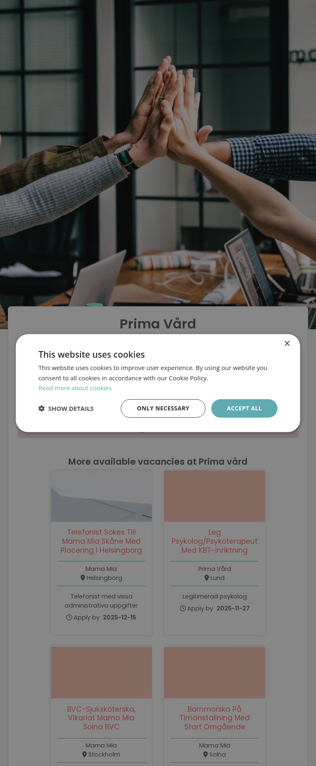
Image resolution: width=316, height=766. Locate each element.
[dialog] (158, 383)
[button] (65, 408)
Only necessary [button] (163, 408)
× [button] (287, 343)
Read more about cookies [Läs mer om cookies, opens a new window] (75, 388)
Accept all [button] (244, 408)
